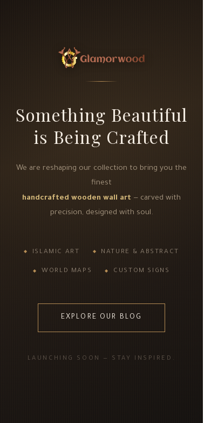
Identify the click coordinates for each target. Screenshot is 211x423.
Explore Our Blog (101, 317)
